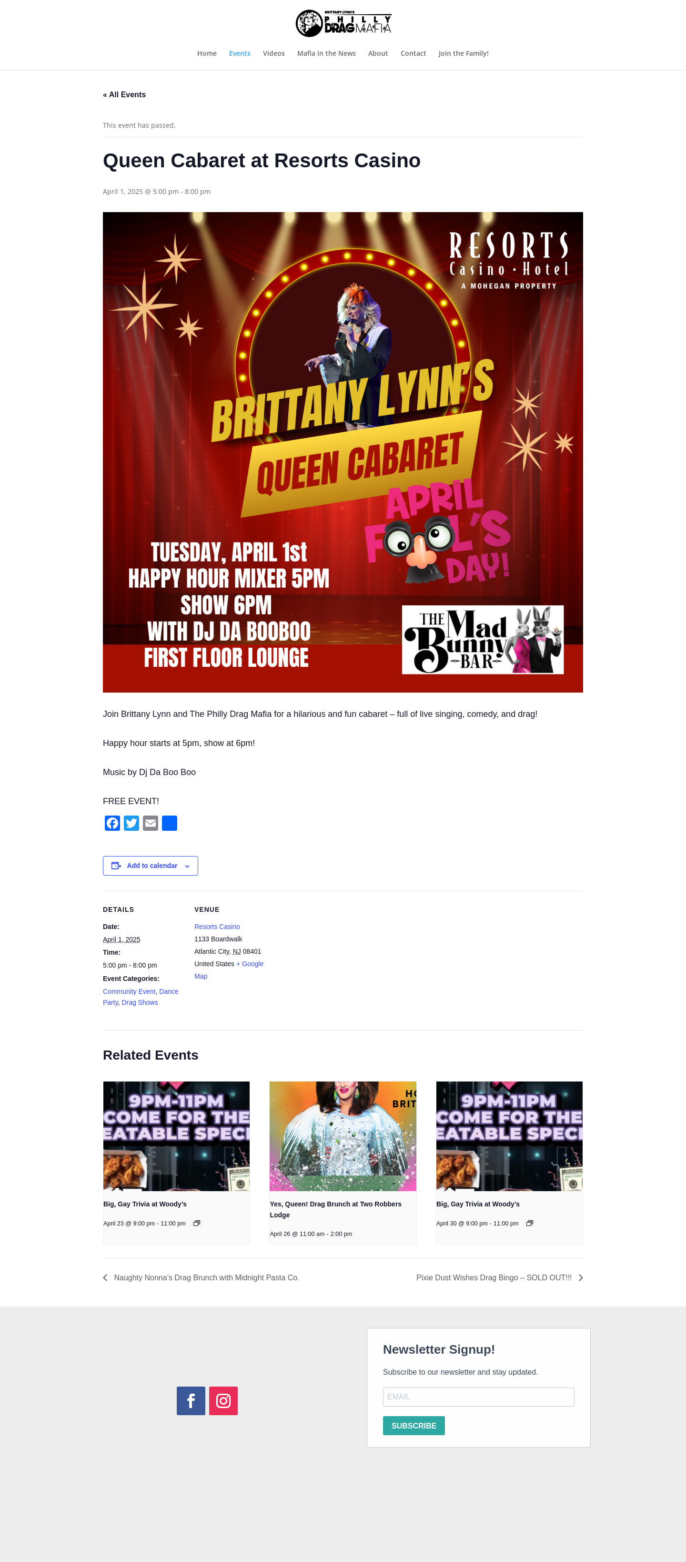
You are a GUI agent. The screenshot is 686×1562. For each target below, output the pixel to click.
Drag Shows (139, 1002)
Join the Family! (464, 54)
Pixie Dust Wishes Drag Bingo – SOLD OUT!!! (495, 1278)
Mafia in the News (326, 54)
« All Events (124, 95)
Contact (413, 54)
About (378, 54)
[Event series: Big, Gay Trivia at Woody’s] (196, 1223)
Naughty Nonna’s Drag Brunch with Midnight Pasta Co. (206, 1278)
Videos (274, 54)
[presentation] (176, 1136)
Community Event (129, 991)
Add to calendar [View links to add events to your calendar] (152, 865)
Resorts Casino (217, 926)
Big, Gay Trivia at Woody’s (145, 1204)
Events (240, 54)
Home (207, 54)
